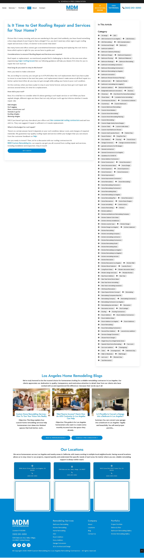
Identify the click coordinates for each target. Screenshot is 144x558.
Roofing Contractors (118, 312)
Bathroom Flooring (107, 58)
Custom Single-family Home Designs (113, 123)
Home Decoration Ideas (109, 165)
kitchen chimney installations (110, 221)
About (34, 8)
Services (12, 8)
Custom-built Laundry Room (110, 133)
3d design (104, 36)
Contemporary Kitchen (108, 100)
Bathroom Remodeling (126, 62)
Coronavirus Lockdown (128, 100)
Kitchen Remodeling (108, 230)
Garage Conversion (107, 143)
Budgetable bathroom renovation (112, 91)
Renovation (127, 305)
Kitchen (121, 208)
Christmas (105, 94)
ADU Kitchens (130, 39)
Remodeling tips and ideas (110, 305)
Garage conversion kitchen (127, 143)
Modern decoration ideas (126, 269)
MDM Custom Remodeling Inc (19, 143)
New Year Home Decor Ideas (110, 279)
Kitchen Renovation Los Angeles (111, 263)
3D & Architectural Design (61, 546)
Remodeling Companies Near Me (111, 295)
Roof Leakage (124, 308)
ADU (29, 8)
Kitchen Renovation (107, 260)
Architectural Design (108, 45)
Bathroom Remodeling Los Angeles (112, 71)
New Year (122, 276)
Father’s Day (129, 133)
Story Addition (58, 540)
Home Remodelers (107, 182)
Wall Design (122, 354)
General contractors (108, 149)
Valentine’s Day (130, 351)
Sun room (130, 344)
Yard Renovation (106, 360)
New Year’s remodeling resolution (112, 286)
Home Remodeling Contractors (111, 188)
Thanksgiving (123, 347)
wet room (105, 357)
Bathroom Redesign (107, 62)
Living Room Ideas (107, 269)
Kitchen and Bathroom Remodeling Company (115, 214)
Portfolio (22, 8)
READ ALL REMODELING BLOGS (55, 438)
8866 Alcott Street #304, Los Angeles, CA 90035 (32, 470)
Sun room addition (107, 347)
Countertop (105, 104)
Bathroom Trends (122, 81)
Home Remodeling (124, 182)
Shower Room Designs (108, 338)
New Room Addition (108, 276)
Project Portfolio (117, 525)
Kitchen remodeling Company (111, 234)
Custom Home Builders (108, 110)
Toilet (103, 351)
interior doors (123, 204)
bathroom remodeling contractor (112, 65)
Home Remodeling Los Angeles (111, 195)
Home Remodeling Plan (108, 198)
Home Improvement (108, 175)
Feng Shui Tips (121, 136)
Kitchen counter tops (108, 224)
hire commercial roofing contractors (64, 120)
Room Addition (106, 315)
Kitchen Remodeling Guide (109, 243)
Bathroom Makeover (125, 58)
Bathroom (123, 45)
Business (130, 91)
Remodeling (129, 292)
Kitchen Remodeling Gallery (121, 534)
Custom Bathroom (120, 104)
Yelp (34, 136)
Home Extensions (123, 172)
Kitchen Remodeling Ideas (109, 247)
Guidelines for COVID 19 (109, 156)
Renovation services (108, 308)
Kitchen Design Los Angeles (110, 227)
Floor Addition (106, 139)
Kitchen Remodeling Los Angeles (111, 250)
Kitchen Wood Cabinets (109, 266)
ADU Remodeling (107, 42)
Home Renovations (107, 201)
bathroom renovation (108, 75)
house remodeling (107, 204)
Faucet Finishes (106, 136)
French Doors (131, 139)
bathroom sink (106, 81)
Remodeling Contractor (128, 299)
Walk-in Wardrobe (107, 354)
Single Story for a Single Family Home (113, 341)
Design (100, 8)
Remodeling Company (108, 299)
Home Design (126, 165)
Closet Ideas (105, 97)
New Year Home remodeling (110, 282)
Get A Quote (17, 151)
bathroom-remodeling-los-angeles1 (112, 84)
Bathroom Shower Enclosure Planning (113, 78)
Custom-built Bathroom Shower (111, 130)
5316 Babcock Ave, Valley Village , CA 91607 (72, 470)
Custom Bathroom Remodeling (111, 107)
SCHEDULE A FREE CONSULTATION (72, 1)
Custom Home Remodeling (110, 113)
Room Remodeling (107, 325)
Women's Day (118, 357)
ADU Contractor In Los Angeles (111, 39)
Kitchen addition (106, 211)
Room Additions (129, 321)
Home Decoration (125, 162)
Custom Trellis (106, 126)
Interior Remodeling (107, 208)
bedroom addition (107, 88)
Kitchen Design (125, 224)
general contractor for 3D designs (112, 146)
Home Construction (108, 162)
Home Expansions (123, 169)
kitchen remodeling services (110, 256)
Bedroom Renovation (125, 88)
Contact (42, 8)
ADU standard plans (124, 42)
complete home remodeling (123, 97)
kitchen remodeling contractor (111, 237)
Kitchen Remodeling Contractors (111, 240)
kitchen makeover (129, 227)
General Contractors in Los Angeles (112, 152)
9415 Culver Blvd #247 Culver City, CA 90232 (111, 470)
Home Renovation (127, 198)
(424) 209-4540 (111, 475)
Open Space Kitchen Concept (111, 292)
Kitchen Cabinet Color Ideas (110, 217)
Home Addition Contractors (110, 159)
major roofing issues (26, 61)
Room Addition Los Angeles (110, 321)
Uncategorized (115, 351)
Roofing (104, 312)
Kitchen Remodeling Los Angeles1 (111, 253)
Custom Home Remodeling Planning (112, 117)
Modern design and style (109, 273)
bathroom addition (107, 49)
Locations (91, 528)
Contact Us (92, 534)
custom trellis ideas (122, 126)
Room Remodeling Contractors (111, 328)
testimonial (113, 7)
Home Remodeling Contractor (111, 185)
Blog (89, 531)
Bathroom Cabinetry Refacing (110, 52)
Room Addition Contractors (125, 315)
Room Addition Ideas (108, 318)
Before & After (116, 528)
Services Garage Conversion (110, 334)
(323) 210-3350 (131, 8)
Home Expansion (107, 169)
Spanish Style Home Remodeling (111, 344)
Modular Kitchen (128, 273)
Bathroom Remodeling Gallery (122, 531)
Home (4, 8)
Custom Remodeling (108, 120)
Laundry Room (126, 266)
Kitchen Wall (130, 263)
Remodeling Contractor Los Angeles (112, 302)
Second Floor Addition (108, 331)
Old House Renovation (108, 289)
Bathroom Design (107, 55)
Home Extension (106, 172)
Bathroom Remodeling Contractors (112, 68)
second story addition (128, 331)
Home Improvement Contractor (111, 178)
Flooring (118, 139)
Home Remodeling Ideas (109, 191)
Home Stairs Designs (125, 201)
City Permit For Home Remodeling (124, 94)
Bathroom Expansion (124, 55)
